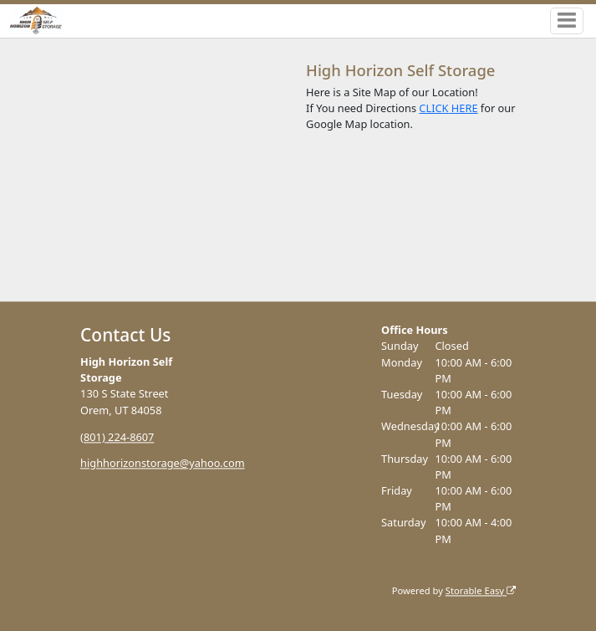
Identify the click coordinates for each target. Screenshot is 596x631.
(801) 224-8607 (117, 436)
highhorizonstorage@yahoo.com (162, 463)
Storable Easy (481, 590)
